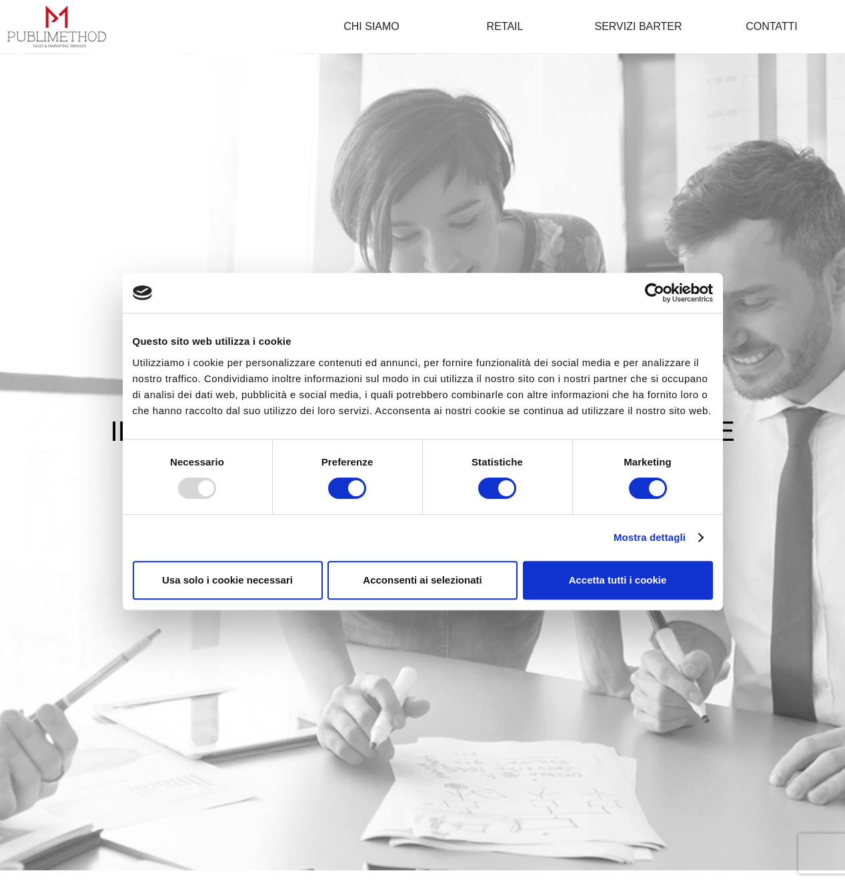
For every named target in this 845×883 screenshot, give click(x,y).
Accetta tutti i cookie (618, 580)
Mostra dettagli (650, 537)
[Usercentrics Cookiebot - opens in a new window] (654, 293)
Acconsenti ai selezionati (422, 580)
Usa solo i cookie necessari (227, 580)
